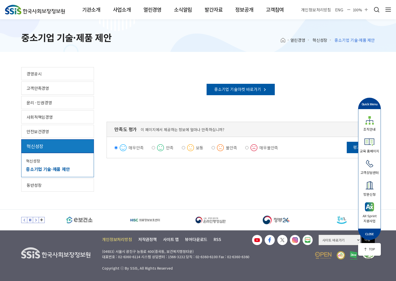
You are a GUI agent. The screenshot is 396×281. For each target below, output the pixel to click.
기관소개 (91, 9)
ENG (339, 10)
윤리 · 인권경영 (39, 102)
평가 (357, 147)
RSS (217, 239)
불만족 (231, 148)
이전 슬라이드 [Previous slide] (24, 220)
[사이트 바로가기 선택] (339, 240)
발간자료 (213, 9)
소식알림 (183, 9)
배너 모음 (42, 220)
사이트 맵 (171, 239)
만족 (170, 148)
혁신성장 (319, 40)
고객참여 (275, 9)
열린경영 (152, 9)
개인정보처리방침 (316, 10)
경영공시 (34, 74)
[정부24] (276, 220)
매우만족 (136, 148)
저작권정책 (147, 239)
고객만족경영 (38, 88)
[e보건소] (79, 220)
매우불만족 (268, 148)
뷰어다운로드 (196, 239)
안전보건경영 (38, 131)
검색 (376, 9)
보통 (200, 148)
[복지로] (342, 220)
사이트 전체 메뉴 (388, 9)
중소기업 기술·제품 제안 (48, 169)
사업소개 (122, 9)
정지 (30, 220)
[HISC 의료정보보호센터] (145, 220)
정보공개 (244, 9)
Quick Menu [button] (370, 104)
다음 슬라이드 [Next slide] (36, 220)
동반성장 (34, 185)
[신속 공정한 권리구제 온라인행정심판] (210, 220)
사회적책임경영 (40, 117)
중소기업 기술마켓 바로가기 (240, 89)
